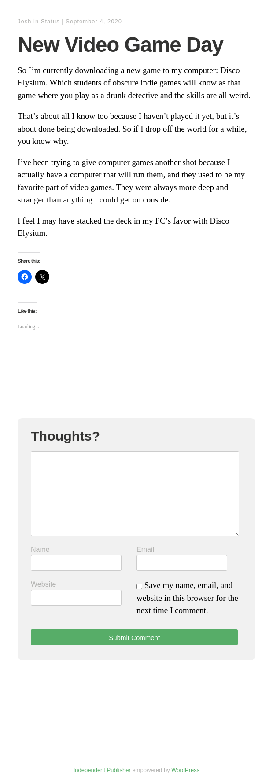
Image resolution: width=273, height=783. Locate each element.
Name (40, 549)
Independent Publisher (102, 770)
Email (145, 549)
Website (43, 584)
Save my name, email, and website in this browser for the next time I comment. (187, 598)
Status (50, 21)
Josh (24, 21)
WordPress (185, 770)
